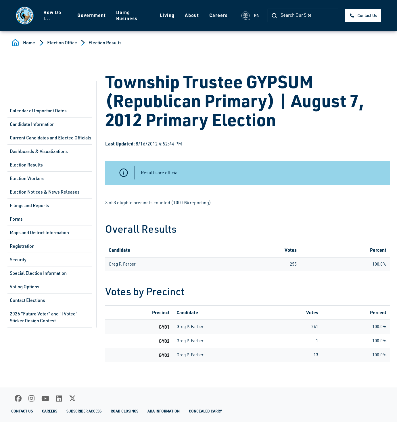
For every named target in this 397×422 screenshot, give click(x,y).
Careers (218, 15)
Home (29, 43)
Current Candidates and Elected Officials (50, 138)
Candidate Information (32, 124)
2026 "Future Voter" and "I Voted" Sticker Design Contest (44, 317)
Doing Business (126, 15)
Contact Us (367, 15)
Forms (16, 219)
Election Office (62, 43)
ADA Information (163, 411)
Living (167, 15)
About (192, 15)
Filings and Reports (29, 205)
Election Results (105, 43)
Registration (22, 246)
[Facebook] (18, 398)
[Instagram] (31, 398)
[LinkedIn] (59, 398)
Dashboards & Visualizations (39, 151)
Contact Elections (27, 300)
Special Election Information (38, 273)
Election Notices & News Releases (45, 192)
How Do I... (52, 15)
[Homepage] (25, 15)
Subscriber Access (83, 411)
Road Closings (124, 411)
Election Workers (27, 178)
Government (91, 15)
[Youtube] (45, 398)
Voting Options (24, 286)
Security (18, 259)
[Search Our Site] (303, 15)
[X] (72, 398)
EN (250, 16)
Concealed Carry (205, 411)
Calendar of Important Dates (38, 110)
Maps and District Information (39, 232)
